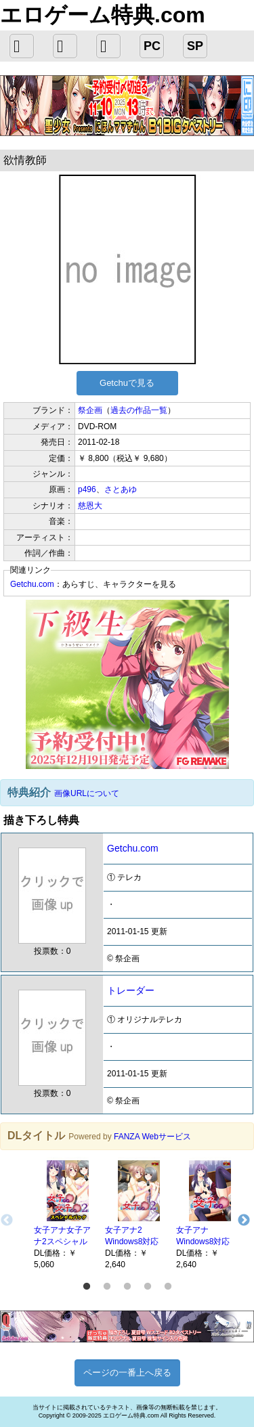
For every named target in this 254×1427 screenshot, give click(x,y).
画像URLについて (86, 793)
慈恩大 (90, 505)
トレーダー (130, 990)
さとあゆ (120, 489)
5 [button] (168, 1287)
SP (195, 46)
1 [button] (86, 1287)
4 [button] (147, 1287)
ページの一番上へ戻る (127, 1372)
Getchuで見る (127, 383)
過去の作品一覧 (138, 410)
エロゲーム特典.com (102, 15)
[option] (62, 1214)
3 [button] (127, 1287)
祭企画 (90, 410)
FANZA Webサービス (152, 1136)
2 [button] (107, 1287)
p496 (87, 489)
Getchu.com (32, 584)
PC (152, 46)
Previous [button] (7, 1220)
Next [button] (244, 1220)
